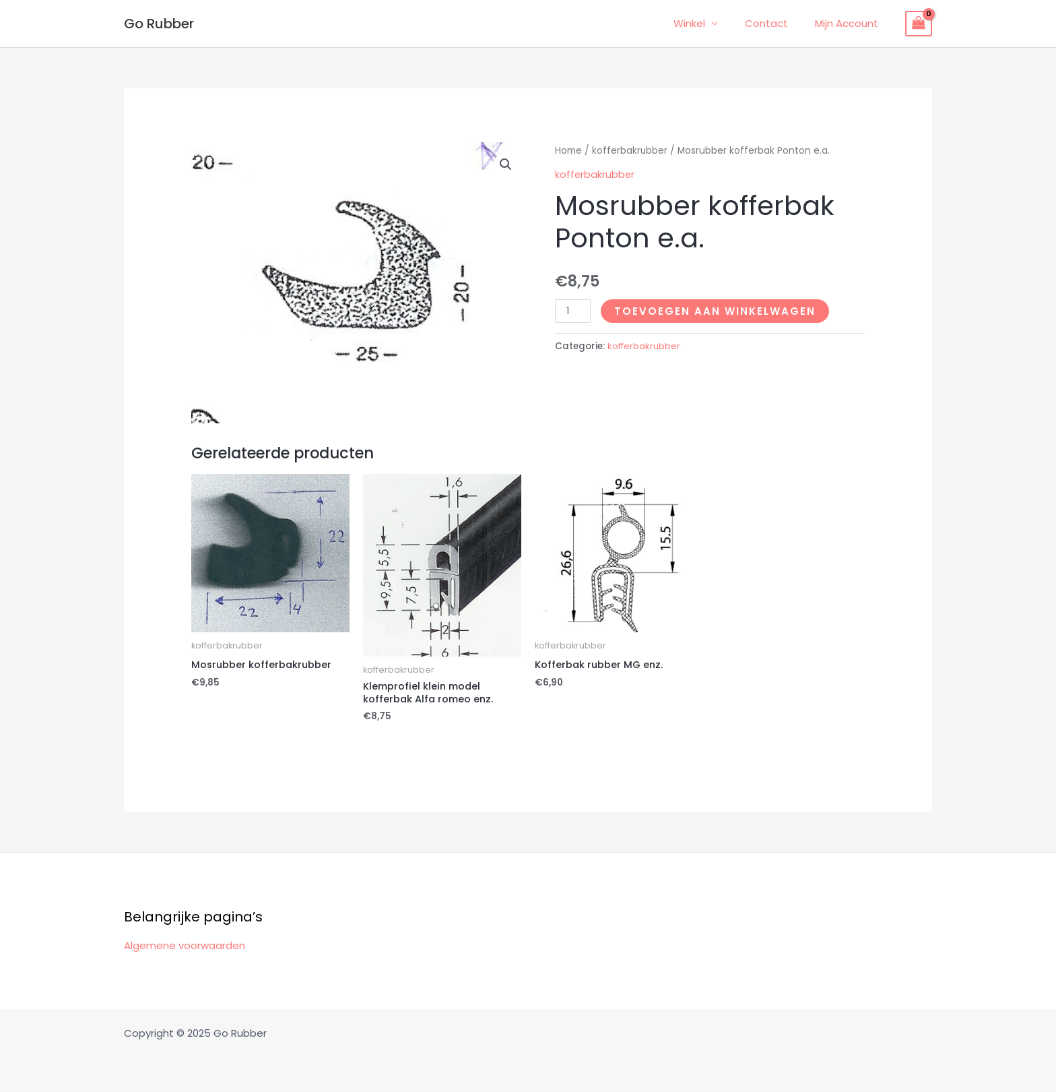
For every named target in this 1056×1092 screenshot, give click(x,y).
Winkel (706, 23)
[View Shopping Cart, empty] (918, 23)
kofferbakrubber (630, 150)
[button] (506, 164)
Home (568, 150)
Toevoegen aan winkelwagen (715, 310)
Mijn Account (850, 23)
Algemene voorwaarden (184, 947)
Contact (776, 23)
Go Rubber (159, 23)
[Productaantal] (573, 310)
